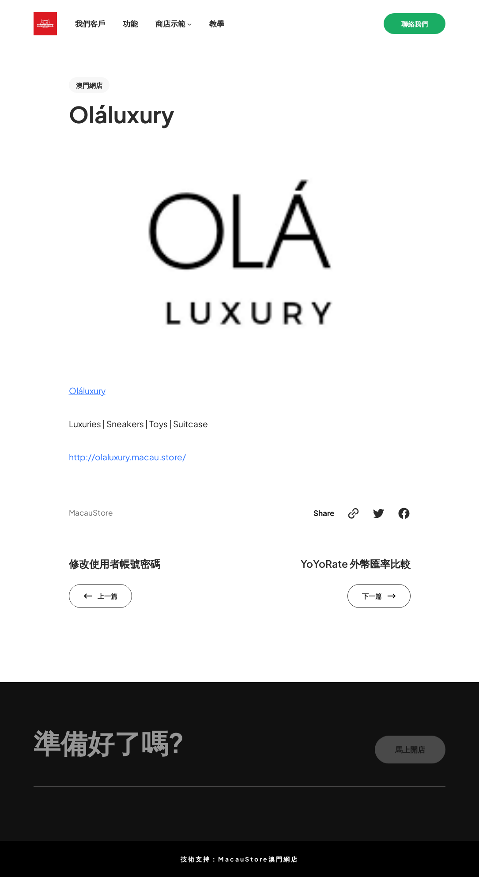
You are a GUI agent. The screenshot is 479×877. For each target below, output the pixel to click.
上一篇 (107, 596)
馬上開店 (410, 753)
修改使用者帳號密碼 (114, 563)
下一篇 (372, 596)
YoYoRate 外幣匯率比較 (356, 563)
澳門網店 (89, 85)
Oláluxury (87, 390)
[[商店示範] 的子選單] (189, 23)
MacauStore (91, 512)
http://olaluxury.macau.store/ (127, 457)
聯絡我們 (414, 23)
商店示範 (170, 23)
